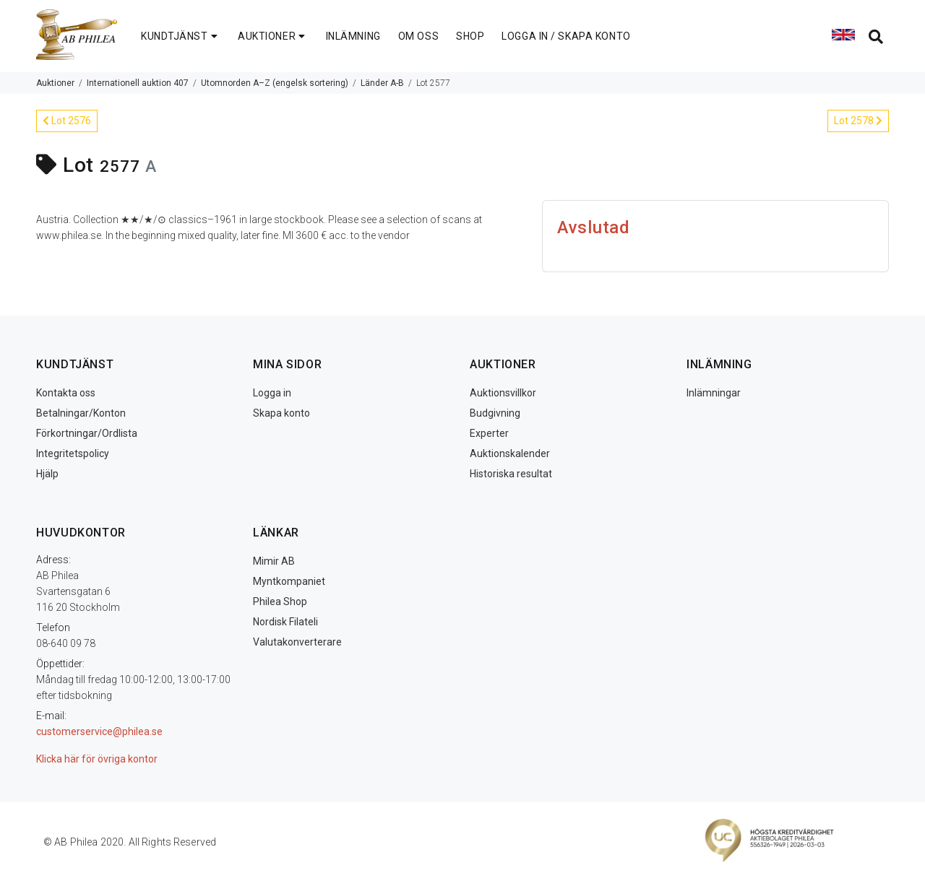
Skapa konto (281, 413)
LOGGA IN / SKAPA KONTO (566, 36)
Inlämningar (714, 393)
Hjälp (47, 473)
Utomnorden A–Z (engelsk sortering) (274, 83)
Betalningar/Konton (81, 413)
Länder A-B (382, 83)
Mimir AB (274, 561)
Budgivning (495, 413)
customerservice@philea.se (99, 731)
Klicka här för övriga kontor (97, 759)
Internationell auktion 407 (138, 83)
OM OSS (418, 36)
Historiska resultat (511, 473)
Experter (489, 433)
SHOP (470, 36)
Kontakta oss (65, 393)
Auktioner (55, 83)
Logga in (272, 393)
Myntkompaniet (289, 581)
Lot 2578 (858, 120)
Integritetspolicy (72, 453)
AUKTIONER (273, 36)
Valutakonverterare (297, 642)
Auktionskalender (510, 453)
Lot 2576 (67, 120)
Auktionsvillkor (503, 393)
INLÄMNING (353, 36)
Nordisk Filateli (285, 621)
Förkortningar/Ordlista (86, 433)
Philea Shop (280, 601)
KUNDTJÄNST (180, 36)
